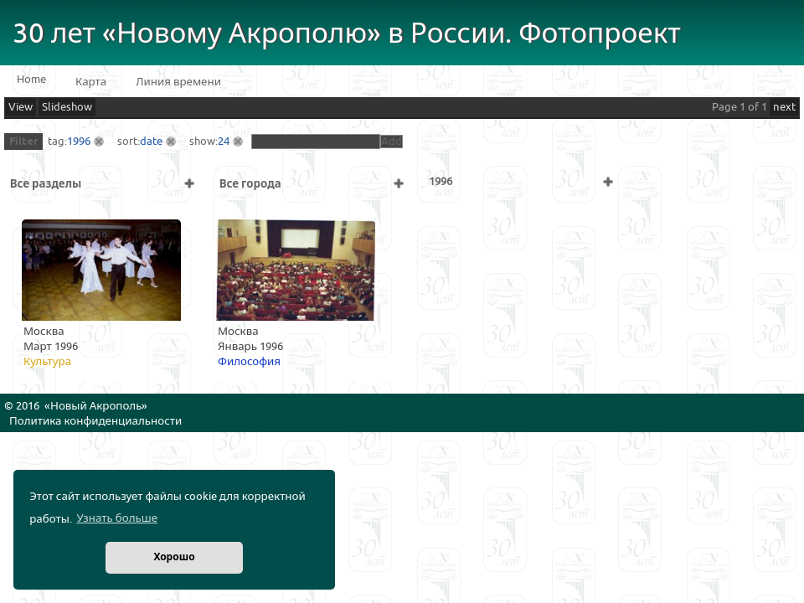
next (784, 107)
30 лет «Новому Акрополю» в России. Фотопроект (347, 34)
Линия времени (178, 82)
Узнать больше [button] (116, 518)
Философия (249, 362)
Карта (90, 82)
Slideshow (67, 107)
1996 (78, 141)
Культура (47, 362)
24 (223, 141)
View (20, 107)
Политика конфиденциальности (95, 421)
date (151, 141)
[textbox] (315, 141)
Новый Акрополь (96, 406)
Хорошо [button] (173, 557)
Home (31, 79)
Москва (43, 332)
